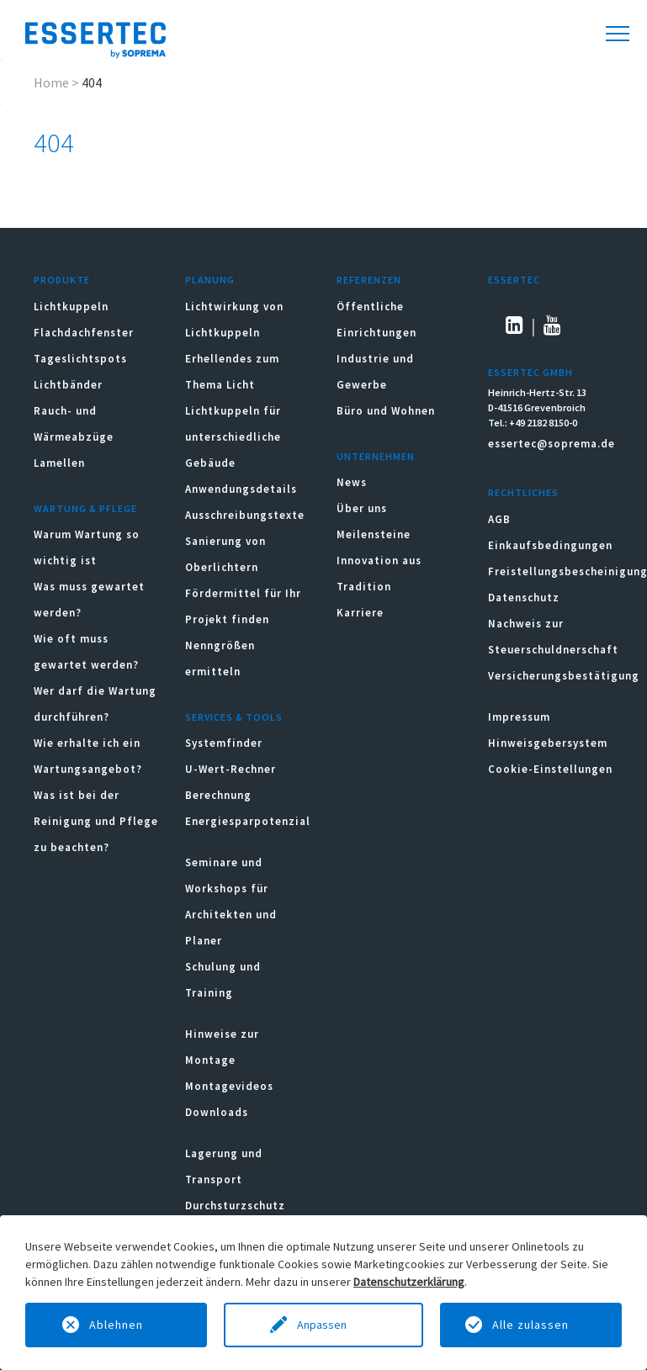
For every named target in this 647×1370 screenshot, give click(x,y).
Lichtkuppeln (71, 306)
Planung (210, 279)
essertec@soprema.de (551, 443)
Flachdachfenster (84, 332)
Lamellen (59, 463)
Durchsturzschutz (235, 1205)
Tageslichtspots (80, 359)
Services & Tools (234, 717)
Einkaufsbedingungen (550, 545)
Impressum (519, 717)
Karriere (360, 613)
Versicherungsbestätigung (563, 676)
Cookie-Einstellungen (550, 769)
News (352, 482)
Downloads (218, 1112)
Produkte (62, 279)
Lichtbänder (68, 385)
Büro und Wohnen (386, 411)
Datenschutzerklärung (408, 1281)
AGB (499, 519)
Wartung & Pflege (85, 508)
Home (51, 82)
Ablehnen (116, 1324)
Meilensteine (374, 534)
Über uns (362, 508)
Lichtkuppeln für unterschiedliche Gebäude (233, 437)
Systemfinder (224, 743)
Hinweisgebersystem (547, 743)
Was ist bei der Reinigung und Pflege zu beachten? (96, 821)
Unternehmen (376, 456)
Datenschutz (523, 597)
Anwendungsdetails (241, 489)
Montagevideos (229, 1086)
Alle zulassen (530, 1324)
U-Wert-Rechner (230, 769)
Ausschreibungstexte (245, 515)
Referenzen (369, 279)
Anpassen (323, 1324)
